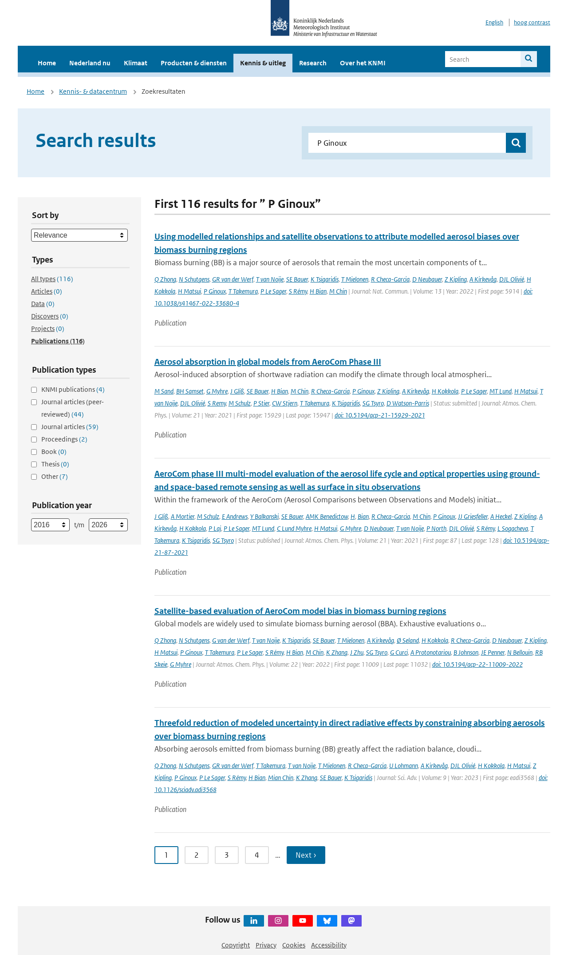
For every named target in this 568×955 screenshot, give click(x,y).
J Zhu (356, 652)
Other (54, 476)
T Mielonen (354, 279)
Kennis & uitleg (263, 63)
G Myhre (217, 391)
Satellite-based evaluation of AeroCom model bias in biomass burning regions (300, 611)
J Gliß (237, 391)
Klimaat (135, 63)
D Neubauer (427, 279)
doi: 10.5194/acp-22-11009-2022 (477, 664)
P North (436, 528)
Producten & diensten (194, 63)
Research (313, 63)
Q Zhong (165, 279)
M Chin (338, 291)
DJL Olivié (511, 279)
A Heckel (501, 516)
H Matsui (189, 291)
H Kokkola (445, 391)
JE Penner (493, 652)
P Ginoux (215, 291)
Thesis (55, 464)
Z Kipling (456, 279)
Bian (363, 516)
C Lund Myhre (294, 528)
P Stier (261, 403)
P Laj (215, 528)
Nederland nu (89, 63)
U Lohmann (403, 765)
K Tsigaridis (325, 279)
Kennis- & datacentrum (93, 91)
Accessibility (329, 945)
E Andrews (235, 516)
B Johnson (466, 652)
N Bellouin (519, 652)
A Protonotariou (430, 652)
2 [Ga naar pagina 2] (196, 855)
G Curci (399, 652)
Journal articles (70, 426)
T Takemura (243, 291)
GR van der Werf (232, 279)
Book (54, 451)
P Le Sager (273, 291)
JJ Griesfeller (473, 516)
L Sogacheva (512, 528)
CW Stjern (284, 403)
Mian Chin (280, 777)
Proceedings (64, 439)
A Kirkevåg (483, 279)
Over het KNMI (363, 63)
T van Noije (270, 279)
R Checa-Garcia (390, 279)
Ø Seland (408, 640)
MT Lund (500, 391)
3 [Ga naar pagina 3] (227, 855)
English (494, 22)
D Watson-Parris (408, 403)
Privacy (266, 945)
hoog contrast (532, 22)
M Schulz (240, 403)
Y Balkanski (264, 516)
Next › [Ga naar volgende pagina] (306, 855)
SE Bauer (297, 279)
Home (47, 63)
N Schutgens (194, 279)
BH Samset (190, 391)
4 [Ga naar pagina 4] (257, 855)
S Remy (217, 403)
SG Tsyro (373, 403)
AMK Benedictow (327, 516)
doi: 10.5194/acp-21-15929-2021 (380, 415)
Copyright (235, 945)
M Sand (164, 391)
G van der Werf (230, 640)
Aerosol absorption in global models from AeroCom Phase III (267, 362)
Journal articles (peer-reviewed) (72, 408)
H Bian (318, 291)
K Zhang (336, 652)
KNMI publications (73, 389)
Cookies (293, 945)
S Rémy (298, 291)
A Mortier (182, 516)
